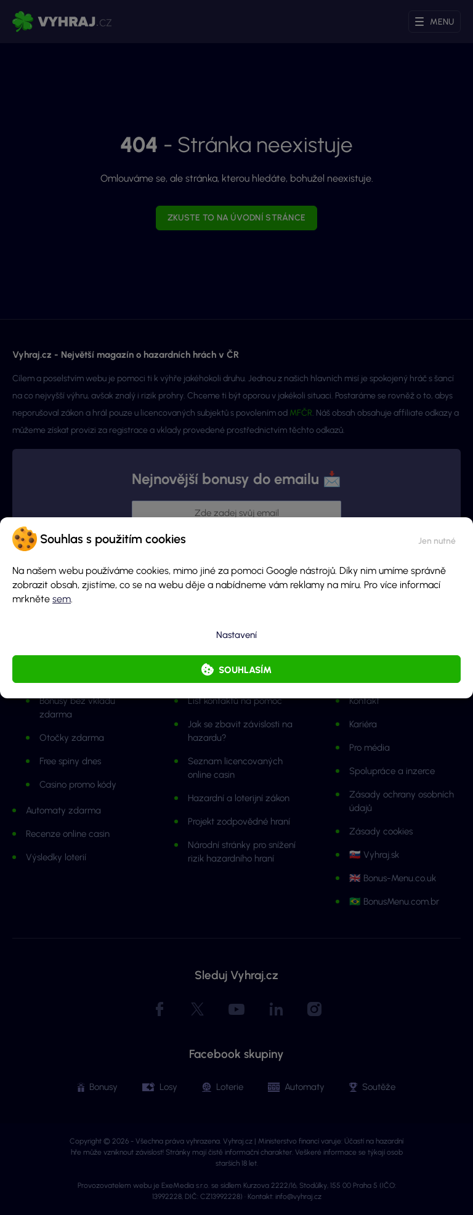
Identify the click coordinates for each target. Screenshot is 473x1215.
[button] (437, 539)
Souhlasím (245, 670)
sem (61, 599)
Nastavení (236, 634)
